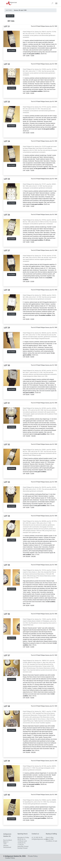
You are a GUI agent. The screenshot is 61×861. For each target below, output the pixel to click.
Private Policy (33, 856)
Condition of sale (51, 841)
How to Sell (49, 839)
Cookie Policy (10, 858)
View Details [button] (11, 50)
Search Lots (10, 16)
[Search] (52, 3)
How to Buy (49, 837)
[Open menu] (56, 3)
